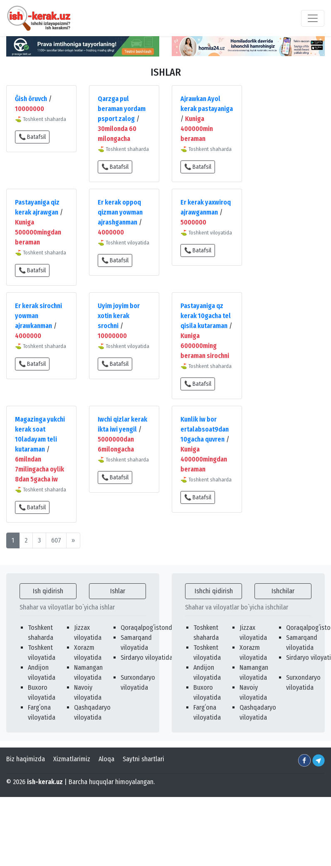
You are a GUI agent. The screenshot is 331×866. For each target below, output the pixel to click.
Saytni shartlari (143, 759)
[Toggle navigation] (312, 18)
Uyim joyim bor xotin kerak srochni (119, 316)
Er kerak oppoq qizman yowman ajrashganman (120, 212)
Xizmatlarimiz (71, 759)
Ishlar (117, 591)
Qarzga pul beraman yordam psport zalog (122, 109)
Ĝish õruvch (31, 99)
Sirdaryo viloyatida (147, 657)
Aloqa (106, 759)
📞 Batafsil (32, 137)
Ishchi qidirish (214, 591)
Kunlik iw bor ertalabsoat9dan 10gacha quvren (204, 429)
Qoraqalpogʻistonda (148, 628)
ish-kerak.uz (45, 782)
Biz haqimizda (25, 759)
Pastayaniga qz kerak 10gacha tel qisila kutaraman (205, 316)
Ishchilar (283, 591)
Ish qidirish (48, 591)
